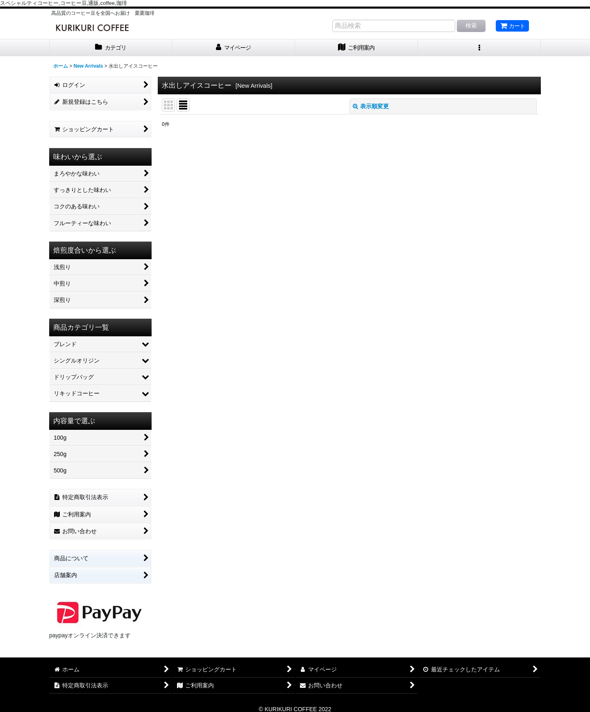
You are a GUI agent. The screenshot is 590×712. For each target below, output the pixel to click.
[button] (479, 47)
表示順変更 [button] (371, 106)
